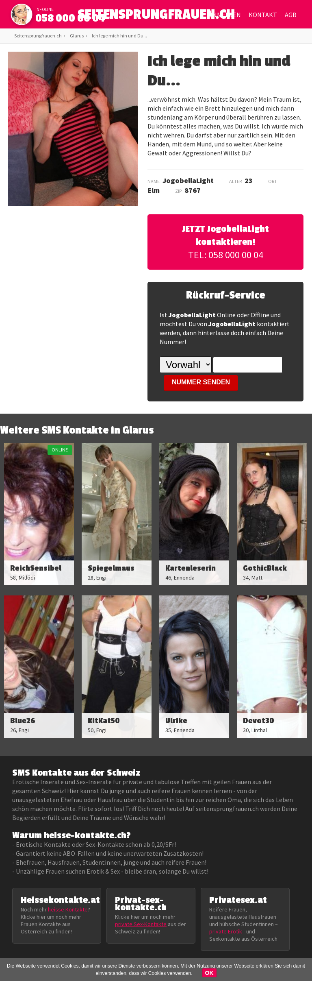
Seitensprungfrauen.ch (38, 36)
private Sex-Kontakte (141, 924)
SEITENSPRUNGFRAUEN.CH (156, 16)
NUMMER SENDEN (201, 382)
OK (209, 973)
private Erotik (225, 931)
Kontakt (263, 15)
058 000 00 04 (70, 18)
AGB (291, 15)
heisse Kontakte (68, 909)
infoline (44, 9)
